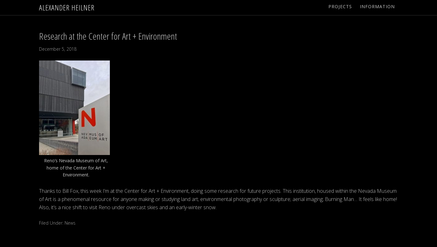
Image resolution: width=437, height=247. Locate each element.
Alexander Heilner (66, 7)
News (70, 223)
